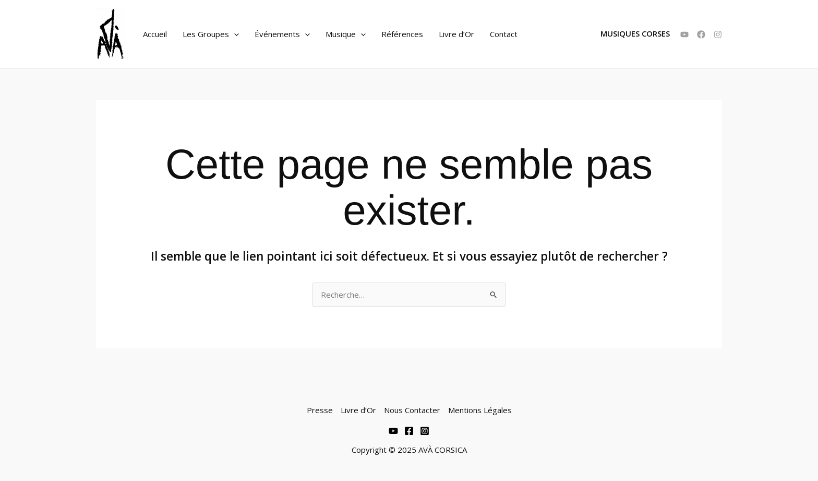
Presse (320, 410)
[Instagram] (718, 34)
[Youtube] (393, 431)
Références (402, 34)
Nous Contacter (412, 410)
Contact (504, 34)
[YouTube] (684, 34)
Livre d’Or (456, 34)
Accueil (155, 34)
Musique (346, 34)
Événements (282, 34)
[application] (234, 34)
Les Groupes (211, 34)
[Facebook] (701, 34)
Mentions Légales (480, 410)
